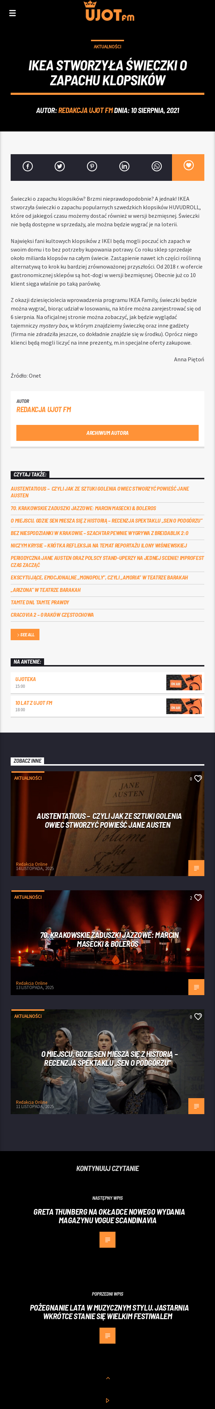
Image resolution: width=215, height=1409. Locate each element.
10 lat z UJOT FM (33, 702)
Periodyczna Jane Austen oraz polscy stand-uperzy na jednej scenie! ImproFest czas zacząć (107, 561)
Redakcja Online (31, 864)
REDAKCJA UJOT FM (85, 110)
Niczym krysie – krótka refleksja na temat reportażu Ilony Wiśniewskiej (99, 545)
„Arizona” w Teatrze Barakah (45, 589)
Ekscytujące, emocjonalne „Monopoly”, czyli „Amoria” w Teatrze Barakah (99, 577)
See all (25, 635)
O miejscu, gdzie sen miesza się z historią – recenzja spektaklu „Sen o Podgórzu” (106, 520)
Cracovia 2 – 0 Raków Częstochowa (52, 614)
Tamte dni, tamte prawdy (40, 602)
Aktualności (107, 47)
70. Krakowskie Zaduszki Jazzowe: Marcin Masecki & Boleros (83, 507)
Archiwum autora (107, 432)
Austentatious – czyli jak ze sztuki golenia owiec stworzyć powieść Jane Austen (100, 491)
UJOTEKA (25, 678)
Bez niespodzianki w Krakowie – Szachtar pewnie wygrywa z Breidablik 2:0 (99, 532)
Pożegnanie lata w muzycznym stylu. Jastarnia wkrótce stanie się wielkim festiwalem (109, 1312)
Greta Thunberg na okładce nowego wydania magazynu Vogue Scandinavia (109, 1216)
